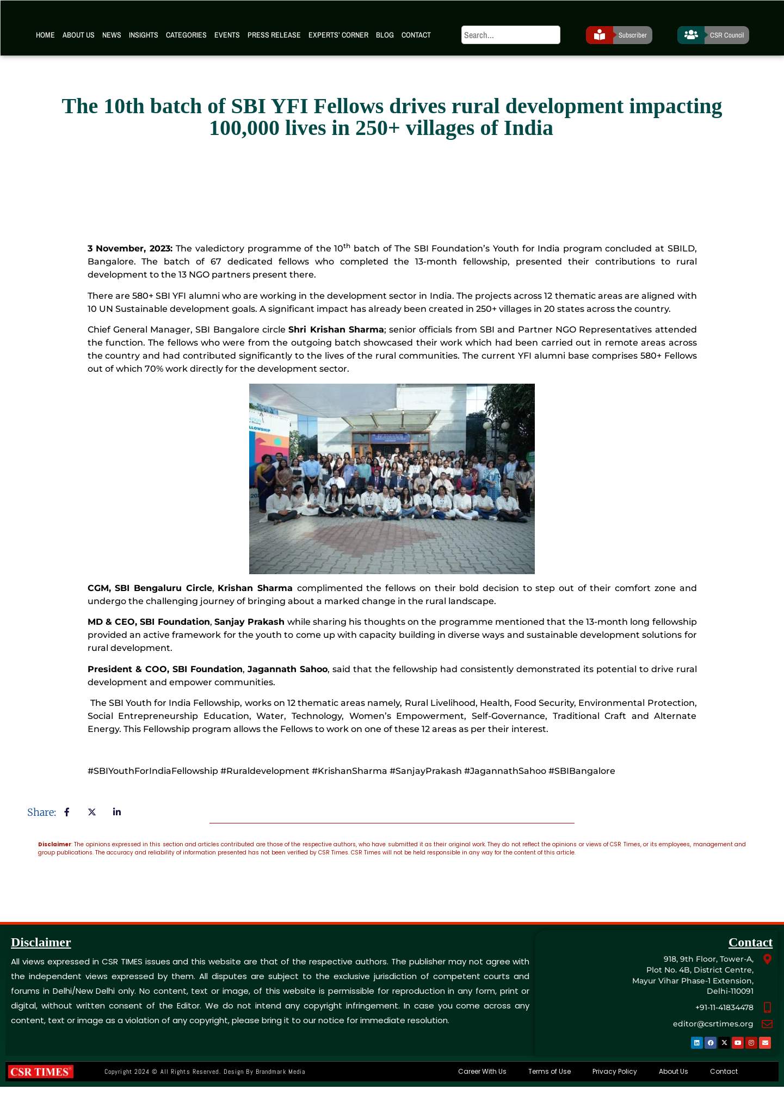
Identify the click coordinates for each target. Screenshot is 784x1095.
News (111, 43)
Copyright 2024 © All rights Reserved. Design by (204, 1079)
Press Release (274, 43)
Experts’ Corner (338, 43)
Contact (416, 43)
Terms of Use (549, 1079)
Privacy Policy (614, 1079)
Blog (385, 43)
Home (45, 43)
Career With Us (482, 1079)
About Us (79, 43)
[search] (511, 43)
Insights (143, 43)
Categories (186, 43)
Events (227, 43)
